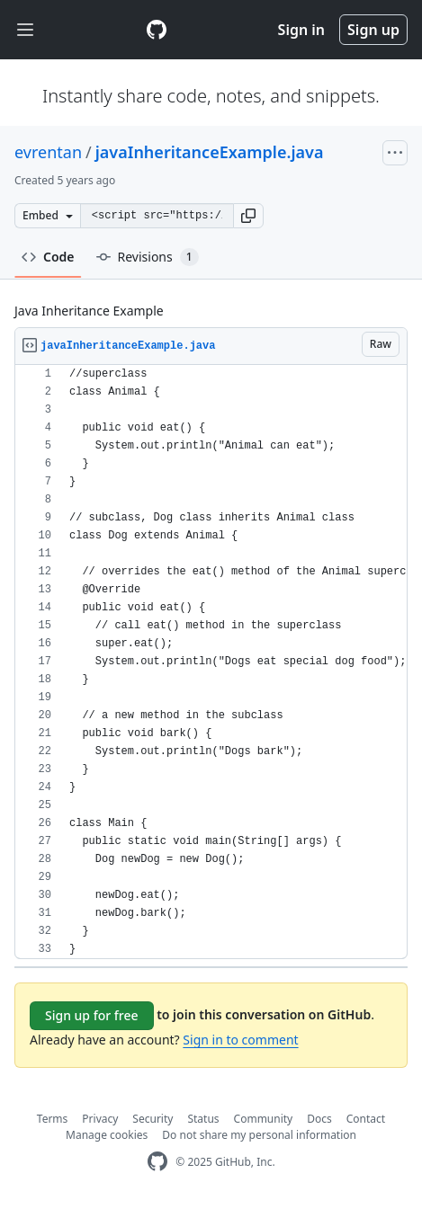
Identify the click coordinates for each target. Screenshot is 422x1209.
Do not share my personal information (259, 1134)
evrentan (48, 152)
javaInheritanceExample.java (209, 152)
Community (263, 1118)
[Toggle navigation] (25, 30)
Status (203, 1118)
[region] (211, 662)
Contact (365, 1118)
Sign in (301, 30)
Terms (52, 1118)
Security (152, 1118)
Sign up (373, 30)
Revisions (147, 257)
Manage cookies (107, 1134)
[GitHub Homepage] (157, 1162)
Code (48, 256)
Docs (319, 1118)
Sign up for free (92, 1015)
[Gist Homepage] (156, 29)
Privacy (100, 1118)
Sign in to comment (240, 1039)
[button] (248, 215)
